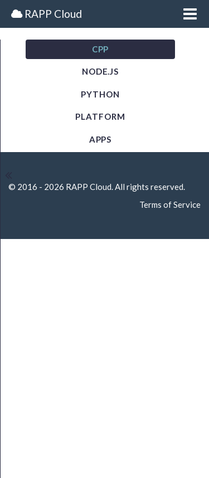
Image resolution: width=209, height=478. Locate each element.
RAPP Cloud (46, 13)
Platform (100, 116)
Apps (100, 139)
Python (100, 94)
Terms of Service (170, 204)
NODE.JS (100, 71)
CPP (100, 49)
